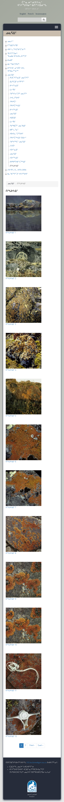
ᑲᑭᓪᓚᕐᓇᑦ (14, 130)
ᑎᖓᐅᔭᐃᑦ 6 (11, 461)
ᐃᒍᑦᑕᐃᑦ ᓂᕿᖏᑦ (17, 82)
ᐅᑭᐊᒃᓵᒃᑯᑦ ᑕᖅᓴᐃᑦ (18, 162)
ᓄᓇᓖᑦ (10, 41)
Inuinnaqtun (41, 14)
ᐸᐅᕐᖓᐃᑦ (14, 158)
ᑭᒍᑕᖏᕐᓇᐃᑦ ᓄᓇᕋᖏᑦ (19, 78)
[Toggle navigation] (56, 27)
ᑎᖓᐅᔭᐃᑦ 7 (11, 507)
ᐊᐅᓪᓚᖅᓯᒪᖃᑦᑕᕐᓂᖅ (16, 50)
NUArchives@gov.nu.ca (36, 763)
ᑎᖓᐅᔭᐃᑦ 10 (11, 644)
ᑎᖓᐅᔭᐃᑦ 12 (11, 736)
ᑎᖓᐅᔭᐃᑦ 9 (11, 599)
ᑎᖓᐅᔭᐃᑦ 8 (11, 553)
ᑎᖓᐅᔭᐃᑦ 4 (11, 370)
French (31, 14)
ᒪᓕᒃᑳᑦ (12, 90)
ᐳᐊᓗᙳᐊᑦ (15, 98)
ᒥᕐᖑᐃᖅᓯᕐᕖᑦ (13, 46)
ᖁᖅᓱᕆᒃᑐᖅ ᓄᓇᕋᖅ (18, 94)
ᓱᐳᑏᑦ (12, 146)
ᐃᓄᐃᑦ (10, 60)
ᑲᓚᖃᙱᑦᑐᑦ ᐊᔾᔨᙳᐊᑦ (18, 174)
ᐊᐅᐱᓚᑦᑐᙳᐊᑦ (16, 134)
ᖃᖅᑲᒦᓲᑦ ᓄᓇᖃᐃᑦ (18, 126)
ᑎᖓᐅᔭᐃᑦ (14, 166)
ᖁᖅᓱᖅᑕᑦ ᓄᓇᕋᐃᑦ (18, 142)
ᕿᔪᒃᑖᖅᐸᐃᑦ (15, 106)
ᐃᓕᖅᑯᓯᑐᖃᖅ (13, 64)
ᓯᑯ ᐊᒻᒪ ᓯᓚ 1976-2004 (17, 170)
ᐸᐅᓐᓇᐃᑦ (14, 150)
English (23, 14)
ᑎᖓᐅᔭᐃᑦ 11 (11, 690)
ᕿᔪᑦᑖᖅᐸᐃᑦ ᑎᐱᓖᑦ (18, 138)
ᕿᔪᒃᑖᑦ (13, 102)
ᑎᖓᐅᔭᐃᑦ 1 (11, 232)
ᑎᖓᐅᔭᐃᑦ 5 (11, 416)
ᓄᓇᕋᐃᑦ (11, 75)
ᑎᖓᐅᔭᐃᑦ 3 (11, 324)
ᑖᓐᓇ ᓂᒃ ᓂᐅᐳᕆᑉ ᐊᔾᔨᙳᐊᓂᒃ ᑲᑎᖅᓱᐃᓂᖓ (32, 5)
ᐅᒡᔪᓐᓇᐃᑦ (14, 86)
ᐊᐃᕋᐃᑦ (13, 118)
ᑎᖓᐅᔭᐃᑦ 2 (11, 278)
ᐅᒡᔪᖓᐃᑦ (14, 110)
